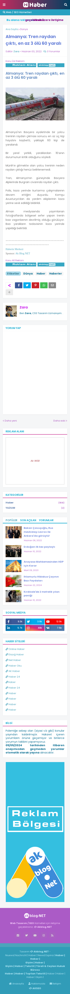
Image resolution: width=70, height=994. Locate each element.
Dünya (24, 29)
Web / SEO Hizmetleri (17, 12)
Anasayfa (16, 983)
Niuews (9, 955)
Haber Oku (14, 665)
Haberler (55, 273)
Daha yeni (11, 420)
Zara (24, 307)
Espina (50, 955)
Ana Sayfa (12, 29)
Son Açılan (28, 520)
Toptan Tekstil (35, 973)
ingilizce (39, 945)
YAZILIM (35, 508)
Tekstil (29, 966)
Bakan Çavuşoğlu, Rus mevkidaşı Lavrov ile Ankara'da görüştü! (38, 532)
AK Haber (13, 671)
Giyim (29, 962)
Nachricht (21, 955)
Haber (41, 273)
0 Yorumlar (53, 51)
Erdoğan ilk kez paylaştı (39, 547)
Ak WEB (35, 461)
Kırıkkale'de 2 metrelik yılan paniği (42, 593)
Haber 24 (13, 676)
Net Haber (13, 660)
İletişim (55, 983)
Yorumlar (46, 520)
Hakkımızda (36, 983)
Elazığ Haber (15, 654)
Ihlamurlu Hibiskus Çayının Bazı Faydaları (41, 578)
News (41, 955)
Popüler (11, 520)
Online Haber (15, 649)
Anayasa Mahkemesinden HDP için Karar (43, 563)
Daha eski (59, 420)
